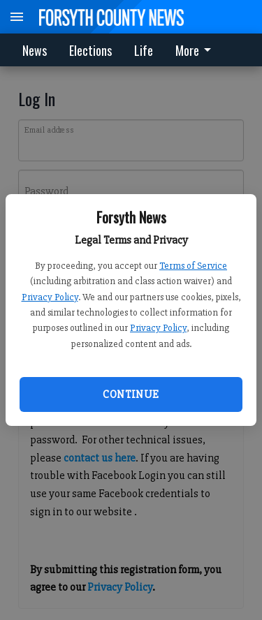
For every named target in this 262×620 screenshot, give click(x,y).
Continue (131, 394)
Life (143, 50)
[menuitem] (197, 50)
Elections (90, 50)
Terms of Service (193, 266)
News (34, 50)
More (195, 50)
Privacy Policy (50, 297)
